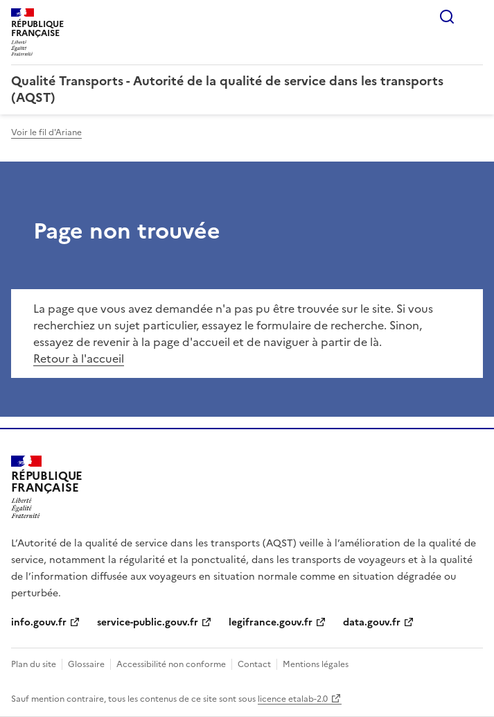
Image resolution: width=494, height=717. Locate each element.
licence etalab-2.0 (293, 699)
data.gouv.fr (371, 622)
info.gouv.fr (39, 622)
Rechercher (447, 17)
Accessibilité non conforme (171, 664)
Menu (474, 17)
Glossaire (86, 664)
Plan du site (33, 664)
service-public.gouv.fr (147, 622)
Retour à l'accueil (78, 358)
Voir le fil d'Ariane (46, 132)
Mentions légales (316, 664)
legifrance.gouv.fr (270, 622)
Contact (254, 664)
